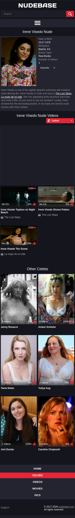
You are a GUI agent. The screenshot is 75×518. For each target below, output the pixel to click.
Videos (37, 481)
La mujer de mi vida (11, 96)
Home (37, 468)
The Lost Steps (63, 93)
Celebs (37, 475)
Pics (37, 495)
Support (5, 507)
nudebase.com (66, 506)
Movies (37, 488)
